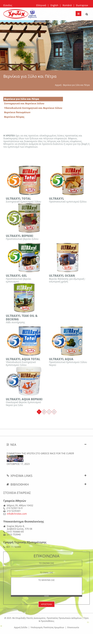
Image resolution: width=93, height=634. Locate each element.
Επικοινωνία (73, 627)
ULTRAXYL (56, 198)
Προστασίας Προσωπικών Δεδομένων (64, 618)
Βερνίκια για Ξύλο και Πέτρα (21, 98)
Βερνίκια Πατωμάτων (17, 112)
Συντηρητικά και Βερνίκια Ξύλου (24, 103)
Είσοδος (7, 5)
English (54, 5)
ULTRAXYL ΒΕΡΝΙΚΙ (19, 236)
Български (82, 5)
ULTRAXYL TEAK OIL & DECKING (22, 317)
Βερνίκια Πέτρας (14, 116)
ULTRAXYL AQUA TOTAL (23, 359)
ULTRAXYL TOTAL (18, 198)
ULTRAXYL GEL (16, 276)
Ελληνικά (41, 5)
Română (67, 5)
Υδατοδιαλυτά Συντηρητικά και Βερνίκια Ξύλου (33, 108)
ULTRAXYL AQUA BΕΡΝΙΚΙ (24, 399)
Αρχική (58, 85)
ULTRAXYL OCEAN (62, 276)
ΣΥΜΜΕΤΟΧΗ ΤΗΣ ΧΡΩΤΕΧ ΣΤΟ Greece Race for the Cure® (40, 453)
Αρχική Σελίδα (20, 627)
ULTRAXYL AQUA (61, 359)
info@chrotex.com (17, 513)
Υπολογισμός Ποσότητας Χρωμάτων (47, 627)
